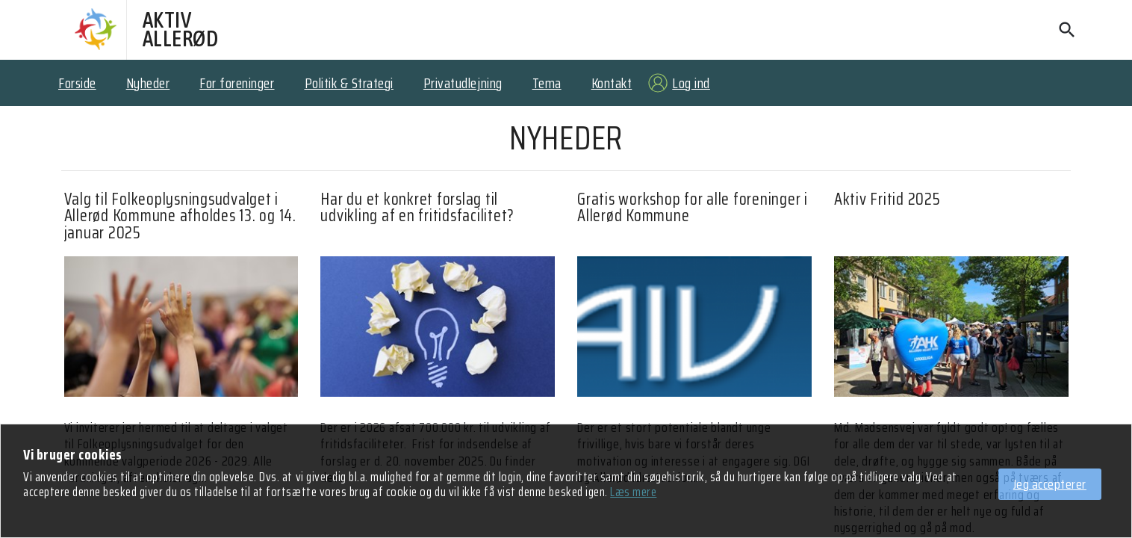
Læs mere (633, 491)
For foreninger (236, 83)
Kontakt (611, 83)
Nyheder (148, 83)
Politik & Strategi (349, 83)
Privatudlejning (463, 83)
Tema (547, 83)
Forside (77, 83)
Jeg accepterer (1049, 484)
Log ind (691, 83)
